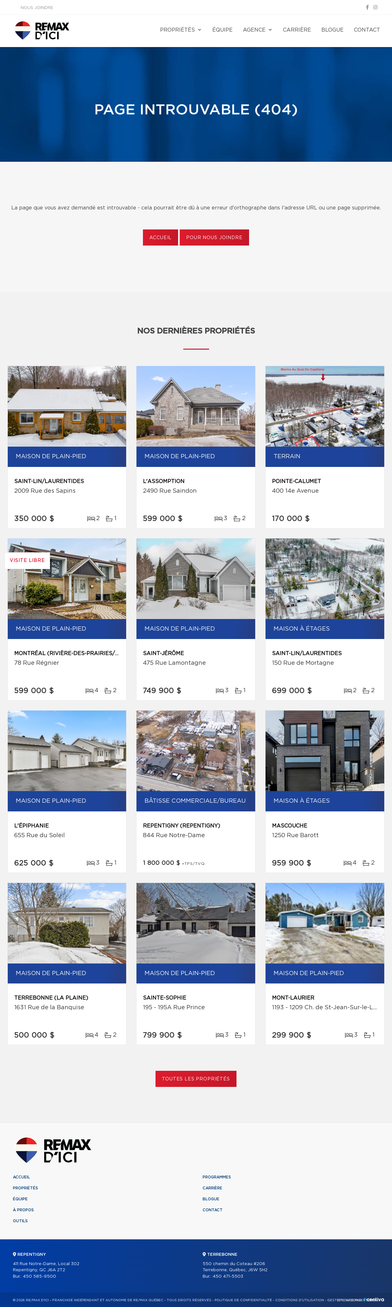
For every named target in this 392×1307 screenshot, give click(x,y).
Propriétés (177, 30)
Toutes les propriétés (196, 1079)
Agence (254, 30)
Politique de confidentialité (243, 1300)
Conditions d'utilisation (299, 1300)
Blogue (332, 30)
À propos (23, 1210)
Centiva (374, 1299)
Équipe (222, 30)
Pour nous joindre (214, 238)
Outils (20, 1221)
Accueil (160, 238)
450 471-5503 (228, 1276)
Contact (367, 30)
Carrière (297, 30)
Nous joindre (37, 8)
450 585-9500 (39, 1276)
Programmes (217, 1177)
